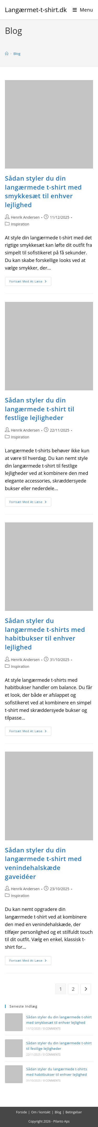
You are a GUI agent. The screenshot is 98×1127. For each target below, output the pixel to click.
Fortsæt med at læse (30, 282)
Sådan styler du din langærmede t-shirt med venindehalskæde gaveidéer (43, 863)
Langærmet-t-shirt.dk (36, 9)
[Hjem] (6, 53)
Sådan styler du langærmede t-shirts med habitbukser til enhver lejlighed (45, 633)
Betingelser (74, 1112)
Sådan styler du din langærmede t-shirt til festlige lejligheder (39, 409)
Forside (21, 1112)
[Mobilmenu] (83, 10)
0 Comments (51, 1028)
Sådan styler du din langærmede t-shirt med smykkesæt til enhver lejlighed (43, 191)
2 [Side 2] (73, 989)
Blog (16, 53)
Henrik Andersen (25, 217)
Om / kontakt (40, 1112)
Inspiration (20, 224)
